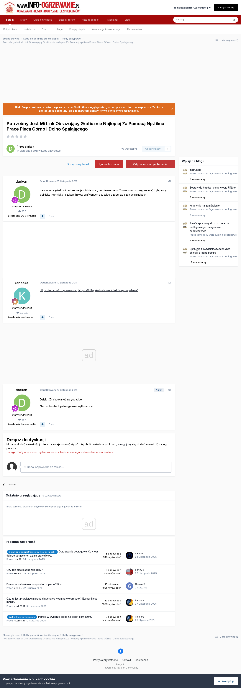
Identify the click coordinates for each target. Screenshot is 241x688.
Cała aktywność (42, 19)
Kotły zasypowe (51, 150)
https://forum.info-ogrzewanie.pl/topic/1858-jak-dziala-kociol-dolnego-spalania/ (89, 290)
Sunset (18, 573)
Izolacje (58, 29)
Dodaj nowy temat (78, 164)
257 (22, 211)
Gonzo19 (140, 584)
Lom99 (18, 559)
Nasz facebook (90, 19)
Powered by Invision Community (120, 667)
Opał (44, 29)
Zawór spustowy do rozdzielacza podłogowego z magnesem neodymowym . (209, 227)
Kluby (23, 19)
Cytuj (52, 216)
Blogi (127, 19)
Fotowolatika (134, 29)
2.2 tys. (22, 312)
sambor (139, 553)
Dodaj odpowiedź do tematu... (44, 466)
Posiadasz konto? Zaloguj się (191, 7)
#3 (169, 389)
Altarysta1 (19, 620)
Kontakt (126, 659)
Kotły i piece (10, 29)
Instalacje (29, 29)
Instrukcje (195, 169)
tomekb (201, 173)
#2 (169, 282)
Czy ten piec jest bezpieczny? (24, 569)
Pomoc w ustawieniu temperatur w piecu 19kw (34, 584)
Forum (10, 21)
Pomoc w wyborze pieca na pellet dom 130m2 (65, 616)
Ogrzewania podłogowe (223, 173)
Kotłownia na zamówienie (205, 205)
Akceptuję (226, 681)
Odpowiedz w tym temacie (150, 164)
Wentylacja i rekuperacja (106, 29)
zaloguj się (124, 444)
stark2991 (19, 606)
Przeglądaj (112, 19)
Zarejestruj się (226, 7)
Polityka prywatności (105, 659)
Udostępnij (129, 148)
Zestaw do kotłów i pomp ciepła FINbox (213, 187)
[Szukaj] (192, 20)
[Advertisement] (119, 76)
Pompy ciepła (77, 29)
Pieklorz (139, 600)
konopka (21, 283)
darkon (29, 146)
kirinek (17, 587)
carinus (139, 569)
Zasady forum (67, 19)
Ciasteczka (141, 659)
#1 (169, 181)
